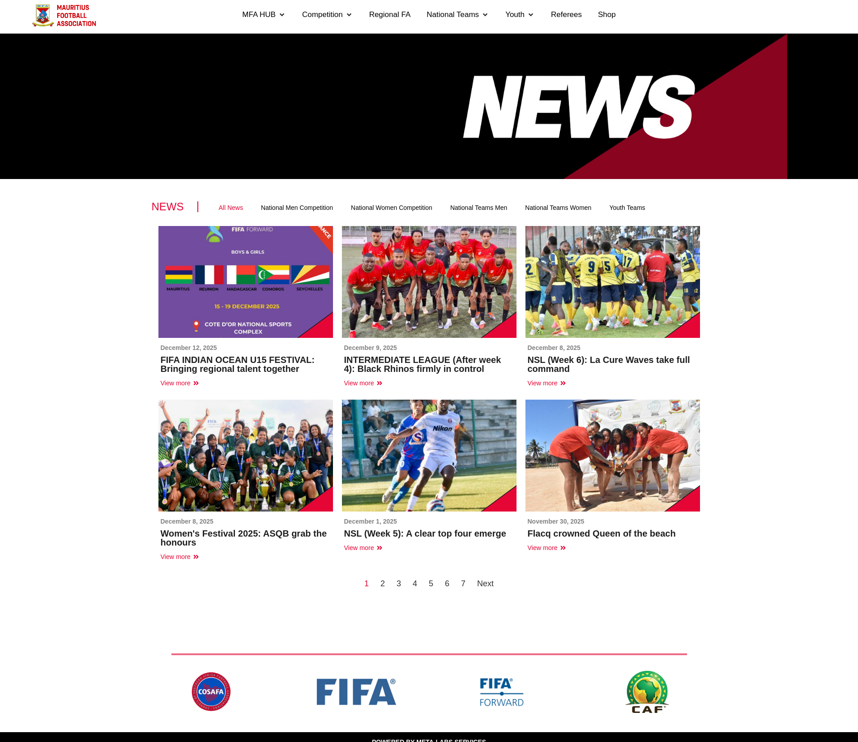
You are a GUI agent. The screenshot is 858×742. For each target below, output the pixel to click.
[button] (264, 15)
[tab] (231, 208)
